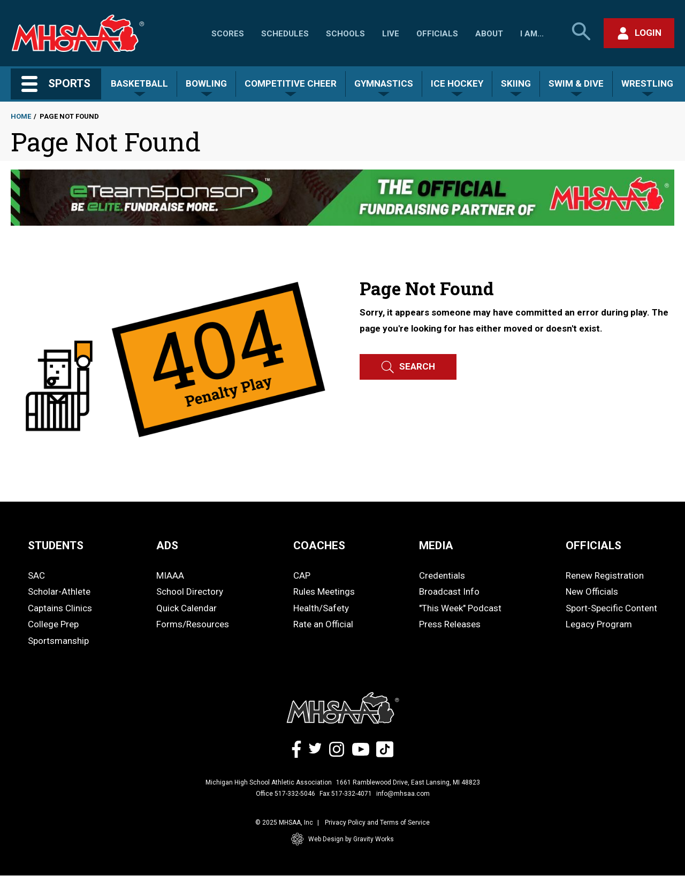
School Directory (189, 591)
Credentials (442, 575)
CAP (301, 575)
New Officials (592, 591)
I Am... (532, 34)
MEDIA (436, 545)
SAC (36, 575)
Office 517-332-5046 (285, 793)
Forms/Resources (192, 624)
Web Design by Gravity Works (342, 839)
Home (21, 116)
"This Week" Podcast (460, 608)
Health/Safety (321, 608)
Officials (437, 34)
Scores (227, 34)
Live (390, 34)
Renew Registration (605, 575)
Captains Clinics (60, 608)
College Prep (53, 624)
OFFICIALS (593, 545)
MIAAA (170, 575)
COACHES (319, 545)
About (489, 34)
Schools (345, 34)
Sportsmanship (58, 640)
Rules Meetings (324, 591)
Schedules (285, 34)
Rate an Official (323, 624)
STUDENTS (55, 545)
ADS (167, 545)
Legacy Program (599, 624)
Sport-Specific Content (611, 608)
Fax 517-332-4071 (345, 793)
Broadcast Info (449, 591)
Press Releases (450, 624)
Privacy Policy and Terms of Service (377, 822)
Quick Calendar (186, 608)
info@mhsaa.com (403, 793)
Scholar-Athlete (59, 591)
